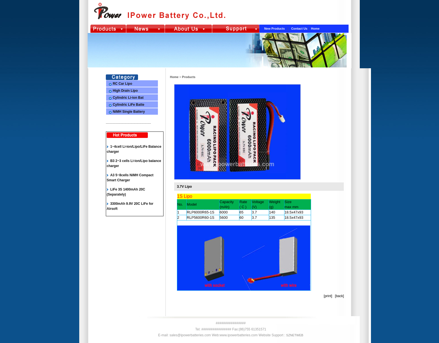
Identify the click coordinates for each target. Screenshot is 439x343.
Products (188, 77)
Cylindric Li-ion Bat (128, 98)
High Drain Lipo (125, 91)
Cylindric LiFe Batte (128, 105)
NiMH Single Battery (129, 112)
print (328, 296)
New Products (275, 28)
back (339, 296)
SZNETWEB (294, 335)
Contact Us (299, 28)
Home (315, 28)
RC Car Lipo (122, 84)
